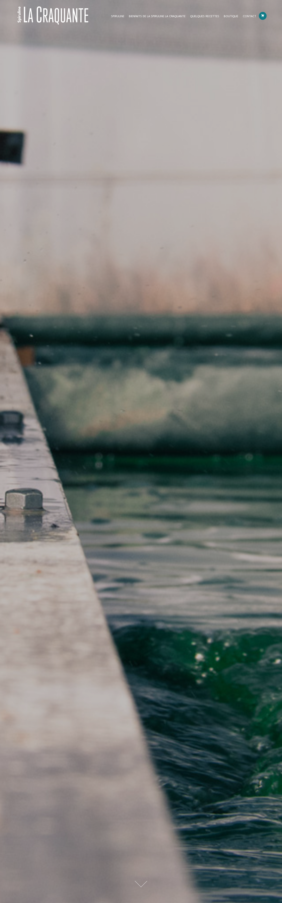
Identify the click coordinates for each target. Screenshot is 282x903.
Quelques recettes (204, 17)
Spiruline (117, 17)
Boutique (231, 17)
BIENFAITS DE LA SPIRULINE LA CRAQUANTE (157, 17)
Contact (249, 17)
